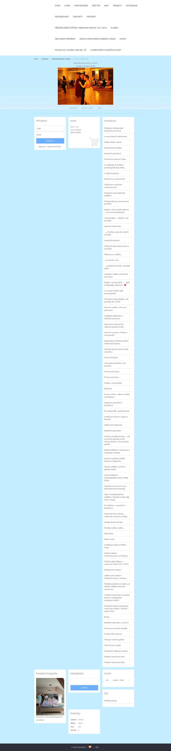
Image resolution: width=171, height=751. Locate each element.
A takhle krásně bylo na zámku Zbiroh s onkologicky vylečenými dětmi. (117, 597)
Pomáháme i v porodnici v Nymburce (115, 506)
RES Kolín (108, 388)
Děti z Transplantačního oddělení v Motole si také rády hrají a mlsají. (116, 497)
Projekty (117, 5)
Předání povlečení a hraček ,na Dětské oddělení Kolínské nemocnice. (117, 586)
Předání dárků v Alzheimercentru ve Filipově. (116, 554)
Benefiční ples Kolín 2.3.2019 (61, 59)
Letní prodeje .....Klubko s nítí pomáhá (116, 219)
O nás (67, 5)
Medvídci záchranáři (112, 430)
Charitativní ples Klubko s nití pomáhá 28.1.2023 (116, 300)
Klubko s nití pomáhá (113, 383)
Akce (106, 5)
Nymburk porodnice (112, 153)
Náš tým (96, 5)
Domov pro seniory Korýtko (115, 628)
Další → (100, 108)
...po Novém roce (111, 260)
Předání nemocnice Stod (114, 656)
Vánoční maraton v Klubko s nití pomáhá (116, 333)
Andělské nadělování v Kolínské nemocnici (113, 317)
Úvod (57, 5)
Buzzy (106, 617)
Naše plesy (108, 533)
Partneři (91, 16)
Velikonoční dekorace (113, 425)
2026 (122, 680)
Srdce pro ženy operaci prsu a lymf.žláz (116, 247)
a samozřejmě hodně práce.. (116, 136)
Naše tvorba (109, 539)
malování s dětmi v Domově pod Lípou (116, 275)
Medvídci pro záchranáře (114, 179)
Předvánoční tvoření (112, 570)
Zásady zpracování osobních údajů (97, 39)
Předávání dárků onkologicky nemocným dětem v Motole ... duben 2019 (116, 608)
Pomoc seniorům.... (112, 377)
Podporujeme (81, 5)
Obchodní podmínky (65, 39)
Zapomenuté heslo (54, 147)
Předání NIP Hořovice (113, 634)
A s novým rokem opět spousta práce (113, 292)
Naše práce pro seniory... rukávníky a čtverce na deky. (116, 515)
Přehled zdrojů (110, 700)
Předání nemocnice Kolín (114, 662)
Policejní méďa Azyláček (114, 639)
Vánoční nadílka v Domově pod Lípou (115, 308)
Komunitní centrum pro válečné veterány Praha (114, 325)
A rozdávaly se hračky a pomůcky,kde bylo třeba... (115, 166)
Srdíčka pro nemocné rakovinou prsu (113, 185)
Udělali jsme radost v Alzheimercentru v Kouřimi (115, 576)
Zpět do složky (87, 108)
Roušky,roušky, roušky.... (114, 528)
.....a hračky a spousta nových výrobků (116, 233)
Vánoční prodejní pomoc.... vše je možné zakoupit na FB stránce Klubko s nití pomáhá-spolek (117, 440)
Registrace (42, 147)
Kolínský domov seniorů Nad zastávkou (116, 350)
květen (115, 680)
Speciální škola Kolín (112, 226)
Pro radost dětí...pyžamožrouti (116, 411)
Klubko (114, 27)
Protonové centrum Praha (115, 159)
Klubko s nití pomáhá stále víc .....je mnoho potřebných (116, 210)
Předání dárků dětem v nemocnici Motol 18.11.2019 (81, 27)
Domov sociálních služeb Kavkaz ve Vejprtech (114, 459)
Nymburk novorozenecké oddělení (114, 194)
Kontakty (78, 16)
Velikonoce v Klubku (112, 254)
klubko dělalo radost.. (113, 142)
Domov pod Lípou (111, 371)
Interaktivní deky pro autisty (116, 651)
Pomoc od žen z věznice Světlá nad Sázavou (116, 395)
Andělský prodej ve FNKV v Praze (115, 546)
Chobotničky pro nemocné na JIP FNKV (116, 202)
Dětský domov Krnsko (113, 522)
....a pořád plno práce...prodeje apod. (117, 267)
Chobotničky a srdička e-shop (105, 50)
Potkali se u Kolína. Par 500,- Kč (70, 50)
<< (108, 680)
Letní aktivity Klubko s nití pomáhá (115, 364)
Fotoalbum (131, 5)
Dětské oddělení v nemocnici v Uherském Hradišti (117, 451)
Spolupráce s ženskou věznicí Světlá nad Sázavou (116, 342)
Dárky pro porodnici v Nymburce (113, 403)
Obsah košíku (75, 132)
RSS (97, 747)
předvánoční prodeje (113, 148)
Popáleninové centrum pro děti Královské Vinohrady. (115, 487)
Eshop (123, 39)
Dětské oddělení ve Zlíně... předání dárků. (115, 468)
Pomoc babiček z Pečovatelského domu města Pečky (116, 478)
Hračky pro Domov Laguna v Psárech (116, 417)
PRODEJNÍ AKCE (62, 16)
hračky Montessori (112, 240)
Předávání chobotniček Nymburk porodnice (113, 129)
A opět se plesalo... (112, 173)
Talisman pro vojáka (112, 645)
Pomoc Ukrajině (111, 357)
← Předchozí (72, 108)
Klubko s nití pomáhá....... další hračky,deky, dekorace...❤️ (117, 283)
